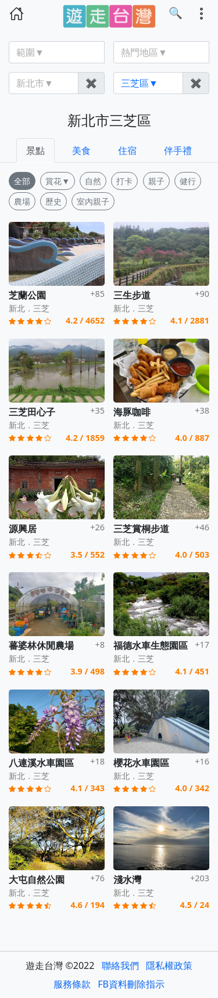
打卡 (124, 180)
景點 (35, 150)
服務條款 (72, 984)
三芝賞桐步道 (141, 528)
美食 (81, 150)
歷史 (53, 201)
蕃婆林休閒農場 (41, 645)
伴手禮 (178, 150)
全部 (22, 180)
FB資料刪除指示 (131, 984)
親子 (156, 180)
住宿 (127, 150)
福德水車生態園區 (150, 645)
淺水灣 (127, 879)
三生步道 (132, 295)
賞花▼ (57, 180)
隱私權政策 (169, 965)
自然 (93, 180)
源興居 (23, 528)
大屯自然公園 (37, 879)
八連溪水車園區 (41, 762)
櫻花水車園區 (141, 762)
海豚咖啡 (132, 411)
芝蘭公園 (27, 295)
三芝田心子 (32, 411)
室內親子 (93, 201)
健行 (188, 180)
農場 (22, 201)
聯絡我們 (120, 965)
